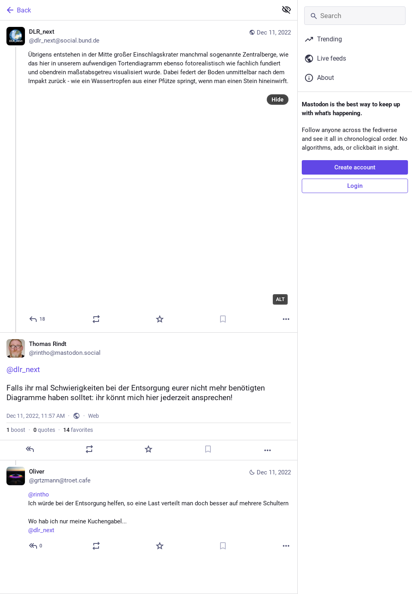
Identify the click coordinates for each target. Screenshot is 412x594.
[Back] (138, 10)
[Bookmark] (223, 319)
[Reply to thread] (36, 546)
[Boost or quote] (96, 319)
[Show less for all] (286, 9)
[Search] (355, 15)
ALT (280, 299)
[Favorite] (160, 319)
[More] (286, 319)
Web (93, 416)
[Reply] (37, 319)
